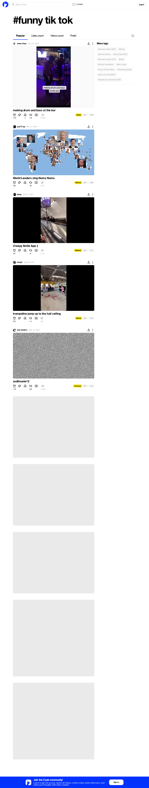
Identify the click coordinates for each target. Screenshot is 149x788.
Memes (78, 183)
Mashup (78, 250)
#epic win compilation (107, 74)
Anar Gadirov (22, 330)
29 (91, 115)
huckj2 (19, 262)
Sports (78, 318)
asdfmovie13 (21, 381)
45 (91, 386)
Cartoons (77, 386)
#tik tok (121, 49)
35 (91, 182)
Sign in (116, 782)
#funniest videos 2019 (107, 59)
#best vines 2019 (120, 54)
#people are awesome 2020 (109, 79)
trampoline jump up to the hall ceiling (37, 314)
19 (91, 318)
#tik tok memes (104, 54)
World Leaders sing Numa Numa (34, 178)
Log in (141, 4)
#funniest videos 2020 (107, 49)
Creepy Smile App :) (25, 246)
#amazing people (124, 69)
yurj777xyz (21, 127)
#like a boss (121, 64)
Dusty (19, 194)
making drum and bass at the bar (34, 110)
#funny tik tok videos (106, 69)
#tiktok (121, 59)
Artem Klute (21, 44)
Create (77, 4)
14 (91, 250)
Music (79, 115)
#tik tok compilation (106, 64)
